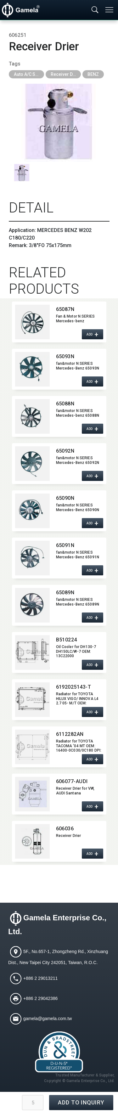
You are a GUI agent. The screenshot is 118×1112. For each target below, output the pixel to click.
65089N (65, 593)
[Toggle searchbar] (95, 10)
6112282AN (70, 734)
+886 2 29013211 (40, 977)
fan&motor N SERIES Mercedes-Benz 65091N (77, 554)
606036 (65, 829)
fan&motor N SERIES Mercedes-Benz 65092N (77, 460)
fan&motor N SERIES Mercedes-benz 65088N (77, 413)
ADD (90, 334)
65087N (65, 309)
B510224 (66, 640)
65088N (65, 404)
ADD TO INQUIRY (81, 1102)
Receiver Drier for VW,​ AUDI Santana (75, 790)
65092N (65, 451)
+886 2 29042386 (40, 998)
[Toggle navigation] (109, 9)
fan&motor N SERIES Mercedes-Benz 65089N (77, 601)
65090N (65, 498)
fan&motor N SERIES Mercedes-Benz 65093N (77, 365)
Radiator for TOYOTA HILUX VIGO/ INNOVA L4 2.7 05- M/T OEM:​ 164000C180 (77, 698)
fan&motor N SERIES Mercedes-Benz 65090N (77, 507)
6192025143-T (73, 687)
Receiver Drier (65, 74)
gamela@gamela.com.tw (47, 1018)
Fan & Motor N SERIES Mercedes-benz (75, 318)
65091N (65, 545)
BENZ (93, 74)
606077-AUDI (72, 781)
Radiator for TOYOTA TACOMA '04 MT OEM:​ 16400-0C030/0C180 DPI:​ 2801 (79, 745)
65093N (65, 356)
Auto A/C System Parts (29, 74)
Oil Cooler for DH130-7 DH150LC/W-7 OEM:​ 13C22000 (76, 651)
